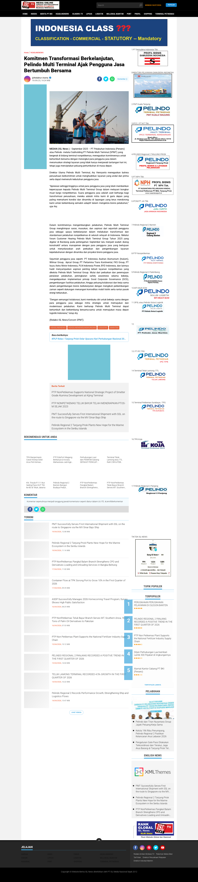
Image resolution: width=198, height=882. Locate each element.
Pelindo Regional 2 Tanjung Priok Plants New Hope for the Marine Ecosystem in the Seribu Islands (87, 549)
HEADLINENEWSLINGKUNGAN (82, 328)
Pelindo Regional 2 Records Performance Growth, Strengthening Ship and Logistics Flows (90, 696)
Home (25, 14)
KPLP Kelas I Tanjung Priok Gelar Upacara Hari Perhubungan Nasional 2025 (89, 339)
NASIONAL (25, 850)
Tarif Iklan (159, 846)
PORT (129, 14)
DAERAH (24, 842)
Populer (171, 5)
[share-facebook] (99, 78)
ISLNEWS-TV (77, 14)
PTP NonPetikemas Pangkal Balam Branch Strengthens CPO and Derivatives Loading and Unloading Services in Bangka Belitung (88, 568)
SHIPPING (148, 14)
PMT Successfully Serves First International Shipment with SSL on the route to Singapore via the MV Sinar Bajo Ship (90, 530)
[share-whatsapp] (112, 78)
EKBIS (50, 842)
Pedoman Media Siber (143, 846)
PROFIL (138, 14)
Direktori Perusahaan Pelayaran (148, 850)
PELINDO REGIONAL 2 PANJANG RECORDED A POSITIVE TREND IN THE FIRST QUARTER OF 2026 (90, 661)
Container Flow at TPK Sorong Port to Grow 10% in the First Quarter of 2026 (87, 584)
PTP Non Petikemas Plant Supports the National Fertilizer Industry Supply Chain (90, 640)
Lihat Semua (76, 713)
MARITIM (116, 328)
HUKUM (24, 846)
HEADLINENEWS (62, 14)
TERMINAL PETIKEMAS (164, 14)
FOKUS (76, 842)
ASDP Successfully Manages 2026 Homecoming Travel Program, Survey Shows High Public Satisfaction (87, 605)
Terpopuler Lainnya (153, 673)
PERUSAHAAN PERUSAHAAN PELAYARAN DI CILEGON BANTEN (156, 605)
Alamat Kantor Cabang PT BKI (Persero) (156, 661)
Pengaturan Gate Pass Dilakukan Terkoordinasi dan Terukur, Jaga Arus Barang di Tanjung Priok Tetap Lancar (153, 733)
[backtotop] (99, 829)
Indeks (34, 14)
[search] (119, 5)
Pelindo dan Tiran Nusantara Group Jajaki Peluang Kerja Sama (153, 711)
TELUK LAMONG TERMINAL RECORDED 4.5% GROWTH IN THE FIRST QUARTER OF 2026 (88, 677)
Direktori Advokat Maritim (145, 853)
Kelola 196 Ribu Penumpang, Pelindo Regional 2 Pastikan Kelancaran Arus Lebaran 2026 (151, 722)
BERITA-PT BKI (46, 14)
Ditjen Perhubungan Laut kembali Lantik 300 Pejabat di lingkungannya (156, 648)
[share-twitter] (105, 78)
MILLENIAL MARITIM (115, 14)
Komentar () (122, 79)
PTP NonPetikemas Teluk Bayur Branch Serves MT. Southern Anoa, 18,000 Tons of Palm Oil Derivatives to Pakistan (89, 624)
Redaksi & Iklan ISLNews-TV (146, 842)
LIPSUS (89, 14)
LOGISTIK (99, 14)
